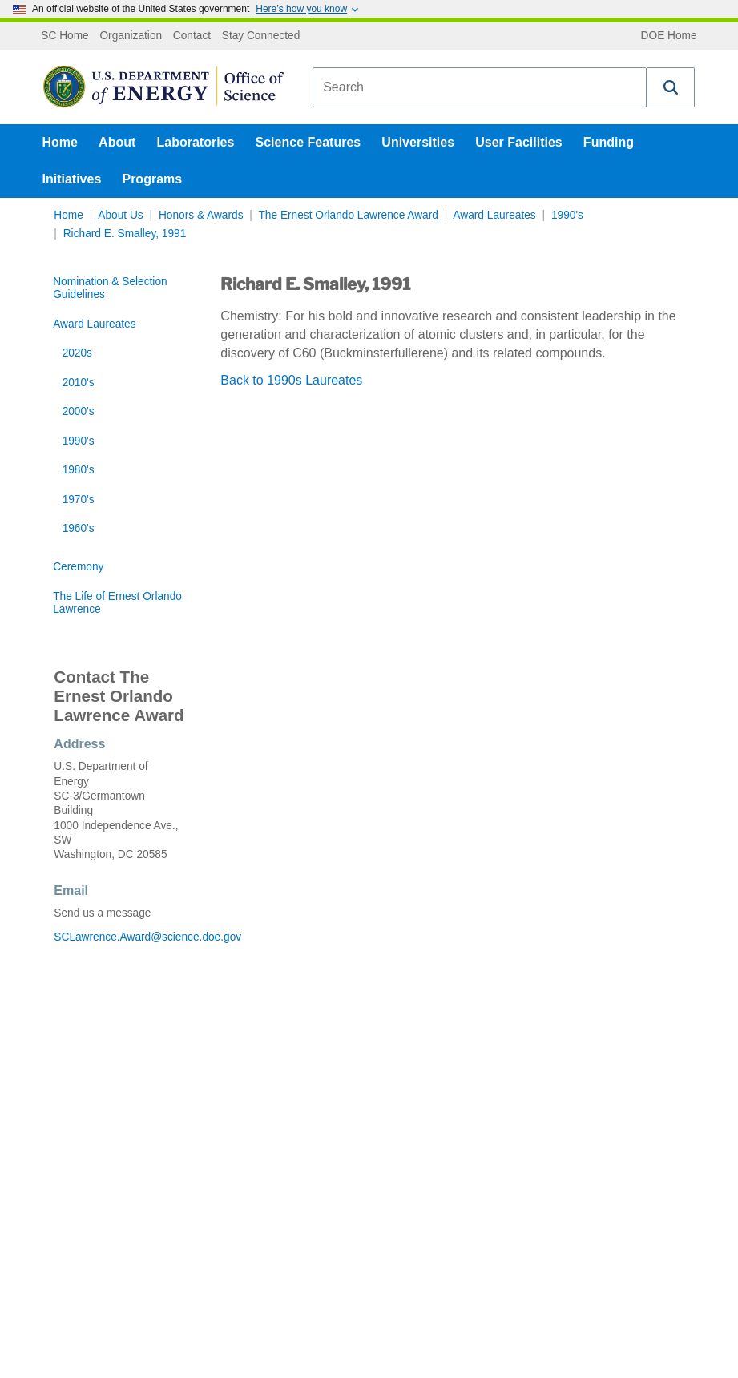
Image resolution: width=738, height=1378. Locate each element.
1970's (79, 500)
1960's (79, 528)
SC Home (64, 36)
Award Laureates (494, 215)
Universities (417, 142)
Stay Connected (261, 36)
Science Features (308, 142)
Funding (608, 142)
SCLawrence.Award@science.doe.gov (118, 937)
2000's (79, 411)
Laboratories (195, 142)
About (117, 142)
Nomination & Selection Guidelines (110, 288)
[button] (671, 87)
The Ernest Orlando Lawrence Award (348, 215)
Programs (152, 179)
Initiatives (72, 179)
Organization (130, 36)
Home (60, 142)
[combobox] (479, 87)
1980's (79, 470)
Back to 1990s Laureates (291, 380)
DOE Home (669, 36)
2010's (79, 383)
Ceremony (78, 567)
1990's (567, 215)
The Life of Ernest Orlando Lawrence (117, 602)
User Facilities (519, 142)
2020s (77, 353)
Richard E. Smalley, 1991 (125, 234)
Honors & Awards (201, 215)
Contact (192, 36)
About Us (120, 215)
